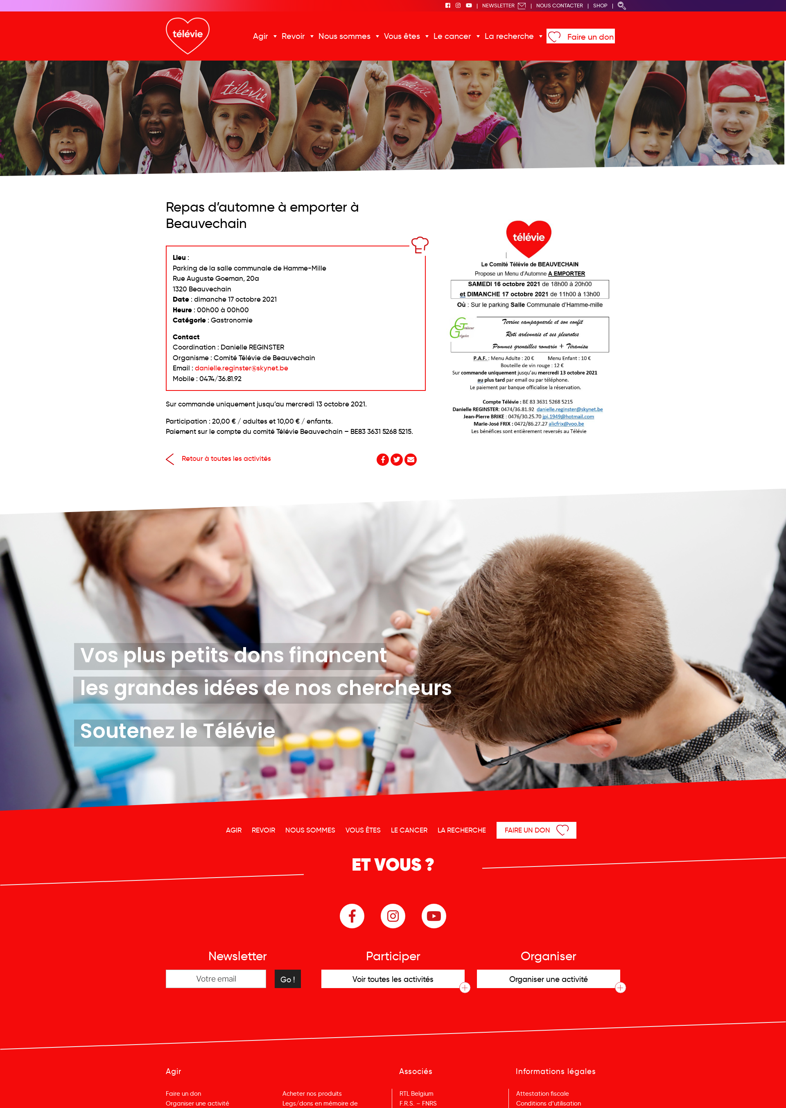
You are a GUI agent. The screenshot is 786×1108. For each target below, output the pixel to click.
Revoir (293, 36)
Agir (260, 36)
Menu (737, 1090)
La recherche (509, 36)
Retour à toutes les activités (218, 458)
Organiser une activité (197, 1103)
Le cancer (452, 36)
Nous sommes (344, 36)
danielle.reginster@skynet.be (241, 368)
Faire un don (590, 37)
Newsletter (504, 5)
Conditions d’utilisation (548, 1103)
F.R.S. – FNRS (418, 1103)
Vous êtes (402, 36)
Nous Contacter (559, 5)
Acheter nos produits (312, 1093)
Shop (600, 5)
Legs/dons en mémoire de (320, 1103)
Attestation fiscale (542, 1093)
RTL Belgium (417, 1093)
